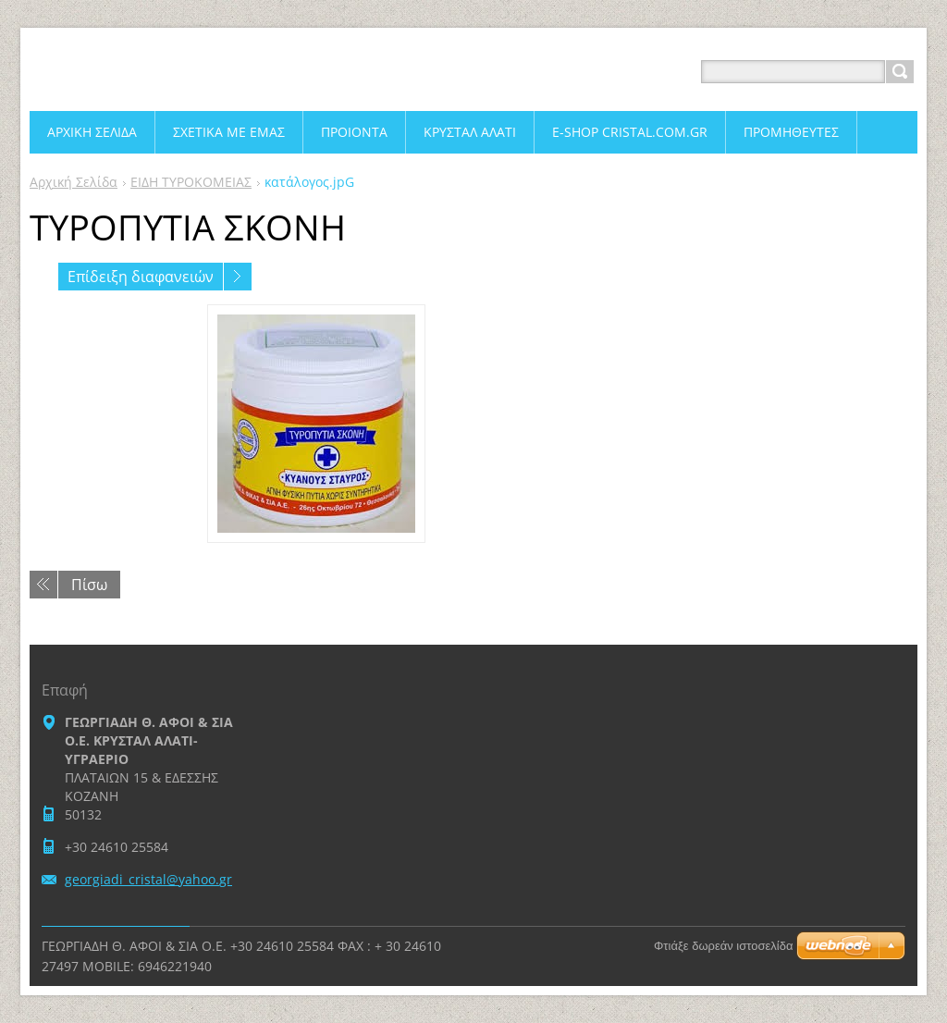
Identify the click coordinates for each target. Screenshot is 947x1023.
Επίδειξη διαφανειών (141, 276)
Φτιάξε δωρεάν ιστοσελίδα (723, 946)
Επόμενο (238, 276)
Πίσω (89, 584)
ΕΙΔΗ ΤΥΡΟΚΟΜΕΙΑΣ (191, 182)
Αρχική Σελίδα (73, 182)
